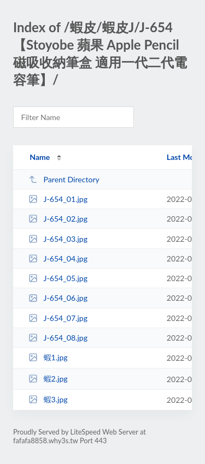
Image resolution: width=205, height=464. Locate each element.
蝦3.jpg (48, 399)
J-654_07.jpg (57, 318)
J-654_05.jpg (57, 278)
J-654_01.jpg (57, 199)
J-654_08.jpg (57, 337)
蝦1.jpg (48, 357)
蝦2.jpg (48, 378)
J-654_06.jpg (57, 297)
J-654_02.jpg (57, 218)
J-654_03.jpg (57, 238)
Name (40, 157)
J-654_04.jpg (57, 258)
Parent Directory (63, 179)
